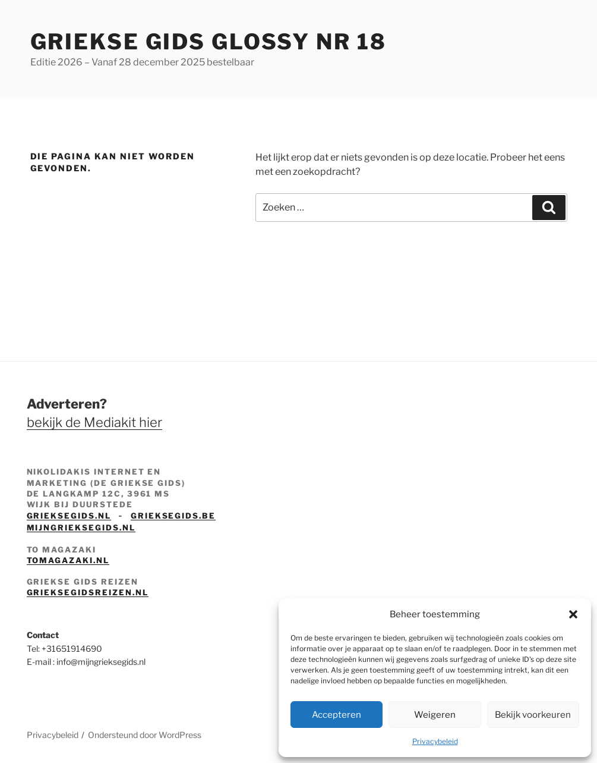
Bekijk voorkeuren (533, 714)
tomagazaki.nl (68, 560)
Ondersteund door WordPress (144, 735)
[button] (573, 614)
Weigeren (435, 714)
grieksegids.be (173, 515)
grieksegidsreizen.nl (88, 592)
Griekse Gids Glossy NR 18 (208, 42)
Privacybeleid (435, 741)
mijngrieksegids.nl (81, 527)
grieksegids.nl (69, 515)
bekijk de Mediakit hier (94, 422)
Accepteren (336, 714)
